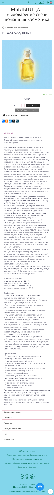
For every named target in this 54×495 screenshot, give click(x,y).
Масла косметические (17, 28)
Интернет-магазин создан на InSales (27, 491)
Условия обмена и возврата (18, 463)
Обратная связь (27, 451)
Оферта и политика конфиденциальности (27, 455)
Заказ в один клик (27, 110)
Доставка (22, 467)
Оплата (32, 467)
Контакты (44, 463)
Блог (35, 463)
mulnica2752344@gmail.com (28, 487)
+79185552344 (28, 484)
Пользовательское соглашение (27, 459)
